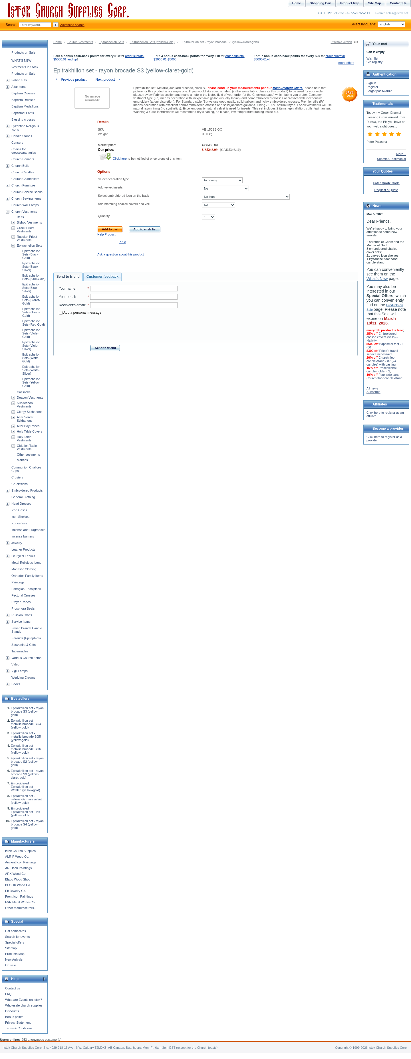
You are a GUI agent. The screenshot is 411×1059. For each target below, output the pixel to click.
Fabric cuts (19, 80)
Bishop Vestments (29, 222)
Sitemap (11, 948)
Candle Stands (21, 136)
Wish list (372, 58)
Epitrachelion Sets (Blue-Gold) (33, 277)
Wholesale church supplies (24, 1005)
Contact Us (398, 3)
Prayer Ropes (21, 602)
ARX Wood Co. (15, 873)
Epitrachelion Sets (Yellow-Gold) (152, 42)
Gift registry (374, 62)
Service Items (21, 621)
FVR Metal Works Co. (20, 902)
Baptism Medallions (25, 106)
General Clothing (23, 497)
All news (372, 388)
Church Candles (22, 172)
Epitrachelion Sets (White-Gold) (31, 358)
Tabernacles (19, 651)
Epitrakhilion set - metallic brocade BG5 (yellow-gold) (26, 736)
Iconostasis (19, 523)
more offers (346, 62)
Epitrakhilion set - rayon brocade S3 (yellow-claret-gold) (27, 774)
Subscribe (373, 391)
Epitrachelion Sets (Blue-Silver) (31, 288)
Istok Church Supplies (20, 851)
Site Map (374, 3)
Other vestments (28, 454)
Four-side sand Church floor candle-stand (384, 376)
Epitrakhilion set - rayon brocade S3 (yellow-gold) (27, 711)
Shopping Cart (320, 3)
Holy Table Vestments (24, 438)
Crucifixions (19, 484)
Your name (67, 289)
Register (372, 87)
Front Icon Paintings (19, 896)
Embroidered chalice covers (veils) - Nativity (382, 337)
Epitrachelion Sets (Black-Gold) (31, 254)
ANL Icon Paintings (18, 868)
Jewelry (16, 543)
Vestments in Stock (24, 67)
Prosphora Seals (23, 608)
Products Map (15, 953)
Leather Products (23, 549)
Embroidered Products (27, 490)
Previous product (70, 80)
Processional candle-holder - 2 (381, 369)
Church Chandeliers (25, 178)
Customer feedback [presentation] (102, 277)
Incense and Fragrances (28, 529)
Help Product (106, 234)
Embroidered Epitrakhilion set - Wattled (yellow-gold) (25, 787)
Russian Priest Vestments (27, 238)
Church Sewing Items (26, 198)
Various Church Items (26, 658)
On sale (10, 965)
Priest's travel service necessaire (382, 352)
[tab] (68, 277)
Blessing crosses (23, 119)
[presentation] (118, 328)
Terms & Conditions (18, 1028)
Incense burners (22, 536)
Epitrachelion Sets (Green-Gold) (31, 312)
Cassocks (24, 392)
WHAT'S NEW (21, 60)
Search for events (17, 936)
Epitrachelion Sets (111, 42)
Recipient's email (72, 305)
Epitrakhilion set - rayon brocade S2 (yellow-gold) (27, 761)
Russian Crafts (21, 615)
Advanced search (72, 25)
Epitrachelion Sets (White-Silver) (31, 370)
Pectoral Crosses (23, 595)
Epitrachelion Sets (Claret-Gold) (31, 300)
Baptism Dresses (23, 100)
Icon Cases (19, 510)
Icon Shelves (20, 516)
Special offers (14, 942)
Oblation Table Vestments (27, 447)
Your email (67, 297)
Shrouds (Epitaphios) (26, 638)
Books (15, 684)
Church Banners (22, 159)
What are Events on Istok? (23, 999)
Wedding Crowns (23, 677)
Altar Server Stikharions (25, 418)
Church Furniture (23, 185)
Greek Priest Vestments (25, 229)
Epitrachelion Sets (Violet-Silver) (31, 345)
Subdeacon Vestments (25, 404)
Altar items (18, 86)
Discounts (12, 1011)
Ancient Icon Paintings (20, 862)
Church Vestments (80, 42)
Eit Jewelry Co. (15, 890)
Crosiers (17, 477)
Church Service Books (27, 192)
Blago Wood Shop (17, 879)
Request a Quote (386, 190)
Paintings (17, 582)
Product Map (349, 3)
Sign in (371, 83)
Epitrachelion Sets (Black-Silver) (31, 266)
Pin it (122, 242)
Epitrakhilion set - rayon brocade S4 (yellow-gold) (27, 824)
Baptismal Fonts (22, 113)
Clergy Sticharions (29, 411)
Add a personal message (80, 313)
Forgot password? (379, 91)
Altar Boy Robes (28, 426)
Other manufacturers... (21, 908)
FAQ (8, 994)
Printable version (341, 42)
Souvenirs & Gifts (23, 644)
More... (401, 154)
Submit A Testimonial (391, 159)
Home (57, 42)
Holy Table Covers (29, 431)
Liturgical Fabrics (23, 556)
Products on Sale (23, 52)
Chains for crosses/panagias (23, 150)
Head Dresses (21, 503)
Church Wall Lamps (25, 205)
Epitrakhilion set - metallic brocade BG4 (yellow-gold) (26, 724)
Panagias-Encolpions (26, 589)
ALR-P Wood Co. (17, 856)
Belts (20, 217)
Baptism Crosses (23, 93)
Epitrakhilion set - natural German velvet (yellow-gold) (26, 799)
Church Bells (20, 165)
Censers (17, 142)
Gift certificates (15, 931)
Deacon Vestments (30, 397)
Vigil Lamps (19, 671)
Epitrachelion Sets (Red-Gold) (33, 322)
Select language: (378, 24)
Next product (108, 80)
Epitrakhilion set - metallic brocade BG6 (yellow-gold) (26, 749)
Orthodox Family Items (27, 575)
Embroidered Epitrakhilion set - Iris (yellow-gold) (25, 812)
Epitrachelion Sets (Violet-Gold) (31, 333)
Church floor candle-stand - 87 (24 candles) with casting (381, 361)
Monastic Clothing (23, 569)
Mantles (22, 460)
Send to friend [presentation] (68, 277)
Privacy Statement (18, 1022)
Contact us (12, 988)
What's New (377, 278)
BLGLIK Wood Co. (18, 885)
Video (15, 664)
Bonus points (14, 1017)
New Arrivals (14, 959)
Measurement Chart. (288, 88)
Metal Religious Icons (26, 562)
